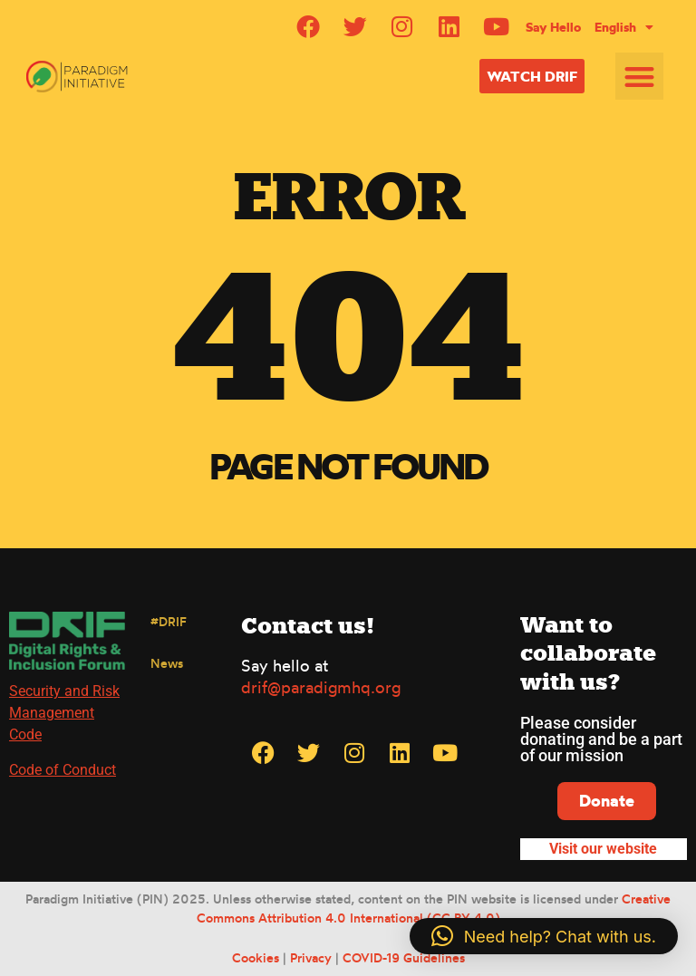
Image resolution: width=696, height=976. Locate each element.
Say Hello (553, 27)
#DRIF (168, 621)
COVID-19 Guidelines (404, 957)
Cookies (255, 957)
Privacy (311, 957)
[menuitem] (624, 27)
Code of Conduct (62, 769)
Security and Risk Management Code (64, 712)
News (166, 663)
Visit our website (603, 848)
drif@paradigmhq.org (321, 687)
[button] (639, 77)
